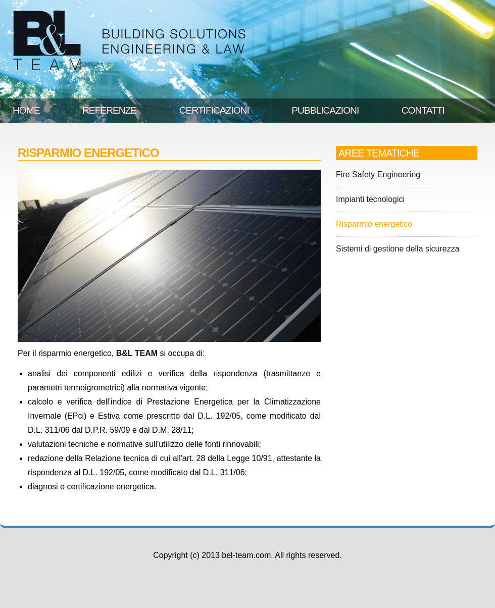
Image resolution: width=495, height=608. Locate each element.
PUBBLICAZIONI (325, 110)
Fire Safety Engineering (378, 174)
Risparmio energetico (374, 224)
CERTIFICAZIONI (214, 110)
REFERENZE (109, 110)
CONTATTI (423, 110)
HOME (26, 110)
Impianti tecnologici (370, 199)
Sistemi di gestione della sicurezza (398, 248)
